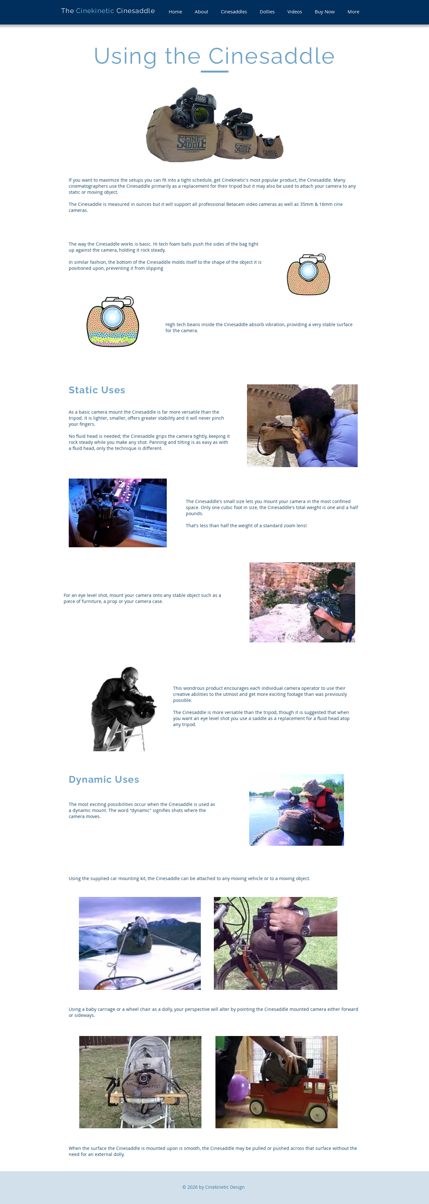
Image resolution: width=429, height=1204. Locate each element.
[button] (201, 11)
